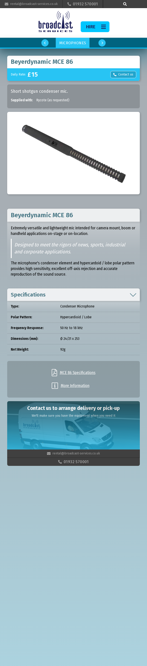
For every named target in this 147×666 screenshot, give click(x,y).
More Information (75, 385)
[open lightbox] (73, 153)
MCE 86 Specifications (78, 372)
